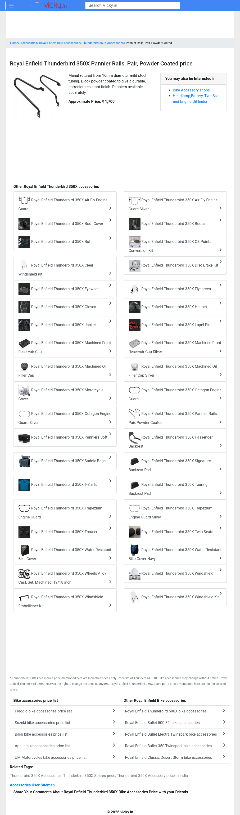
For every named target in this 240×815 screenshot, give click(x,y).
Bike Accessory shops (191, 90)
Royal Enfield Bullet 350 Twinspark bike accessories (175, 745)
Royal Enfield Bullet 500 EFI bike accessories (175, 722)
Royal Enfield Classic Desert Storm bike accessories (175, 757)
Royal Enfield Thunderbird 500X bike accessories (175, 710)
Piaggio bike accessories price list (65, 710)
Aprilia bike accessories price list (65, 745)
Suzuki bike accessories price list (65, 722)
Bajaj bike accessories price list (65, 734)
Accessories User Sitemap (32, 785)
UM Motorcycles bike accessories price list (65, 757)
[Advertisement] (120, 149)
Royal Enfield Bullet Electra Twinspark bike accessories (175, 734)
